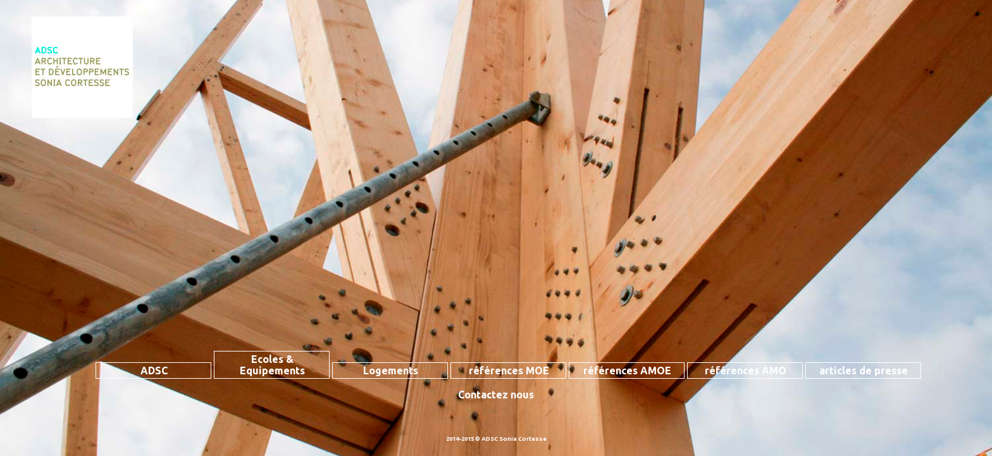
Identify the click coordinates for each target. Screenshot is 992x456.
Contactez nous (496, 394)
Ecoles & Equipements (272, 364)
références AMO (745, 370)
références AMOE (627, 370)
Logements (390, 370)
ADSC (154, 370)
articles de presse (863, 370)
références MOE (509, 370)
